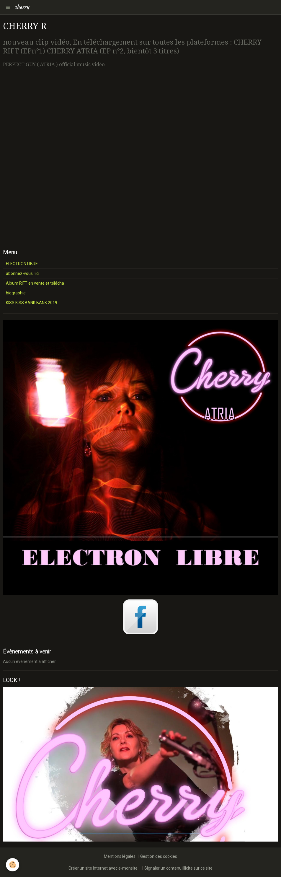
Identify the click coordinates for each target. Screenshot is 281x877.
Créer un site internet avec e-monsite (103, 868)
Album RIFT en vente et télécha (35, 283)
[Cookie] (12, 864)
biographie (16, 293)
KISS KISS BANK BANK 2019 (31, 302)
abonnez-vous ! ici (22, 273)
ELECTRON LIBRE (22, 263)
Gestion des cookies (158, 856)
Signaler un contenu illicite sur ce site (178, 868)
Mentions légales (119, 856)
